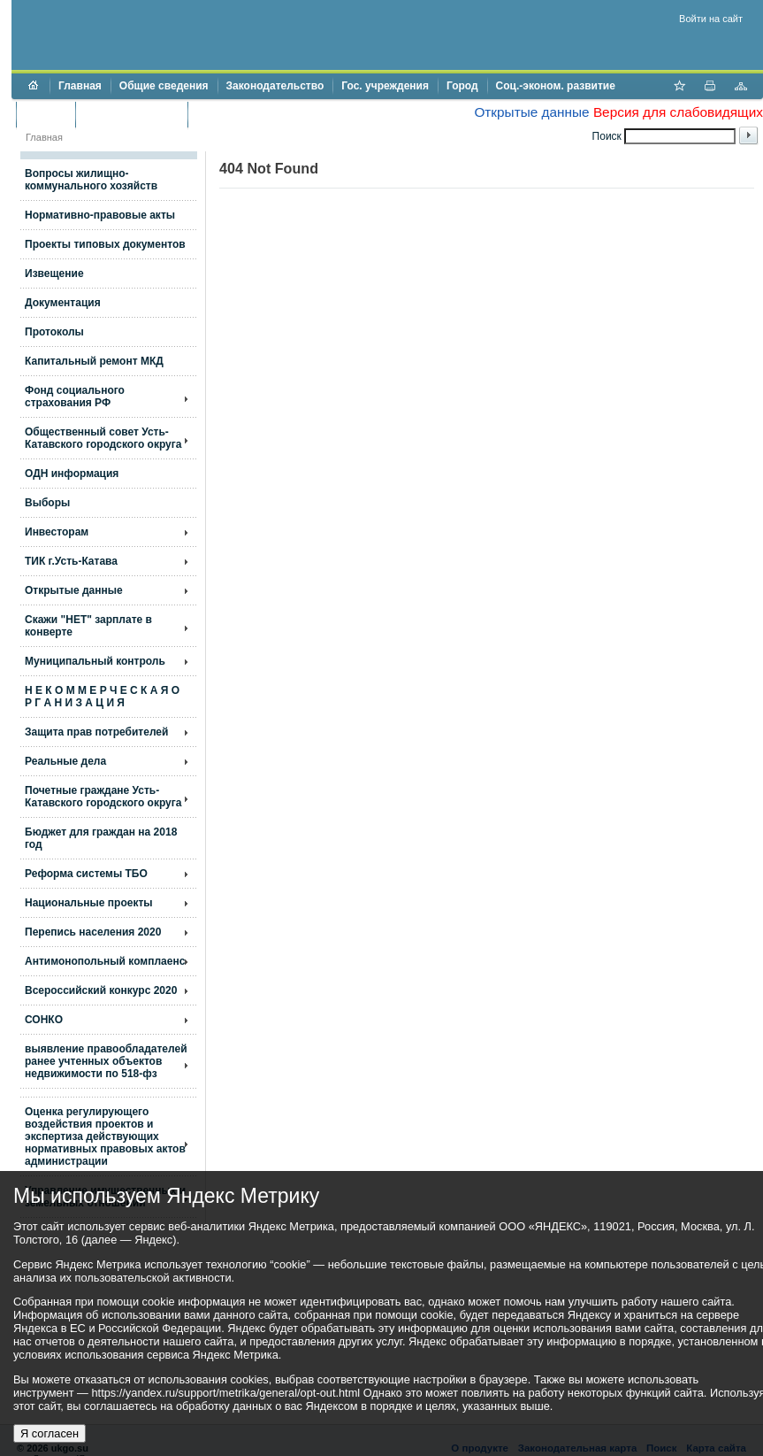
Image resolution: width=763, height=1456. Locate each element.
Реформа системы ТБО (86, 873)
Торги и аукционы (131, 114)
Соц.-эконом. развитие (555, 86)
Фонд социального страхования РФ (75, 396)
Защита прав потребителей (96, 732)
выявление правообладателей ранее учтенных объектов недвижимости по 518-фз (106, 1061)
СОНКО (44, 1019)
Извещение (54, 273)
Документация (63, 303)
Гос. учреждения (385, 86)
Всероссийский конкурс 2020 (101, 990)
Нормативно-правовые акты (100, 215)
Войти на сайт (711, 18)
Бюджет (45, 114)
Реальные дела (65, 761)
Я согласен (49, 1433)
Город (462, 86)
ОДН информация (71, 473)
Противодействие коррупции (272, 114)
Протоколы (54, 332)
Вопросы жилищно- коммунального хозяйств (91, 179)
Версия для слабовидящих (678, 111)
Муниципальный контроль (95, 661)
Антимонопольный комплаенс (105, 961)
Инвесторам (56, 532)
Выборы (47, 503)
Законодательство (275, 86)
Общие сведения (164, 86)
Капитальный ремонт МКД (94, 361)
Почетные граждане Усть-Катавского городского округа (103, 796)
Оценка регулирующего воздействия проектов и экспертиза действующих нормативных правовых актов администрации (105, 1136)
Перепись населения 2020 (93, 932)
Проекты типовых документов (105, 244)
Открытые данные (531, 111)
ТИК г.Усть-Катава (71, 561)
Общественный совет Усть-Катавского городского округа (103, 438)
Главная (80, 86)
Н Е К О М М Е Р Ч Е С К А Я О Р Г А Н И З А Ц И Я (102, 696)
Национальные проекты (89, 903)
